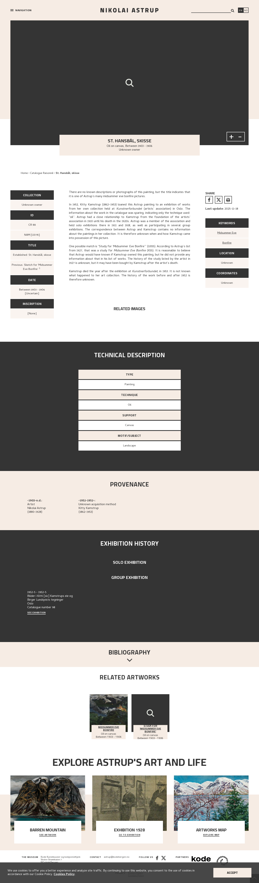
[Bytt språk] (246, 10)
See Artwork (47, 835)
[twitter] (218, 200)
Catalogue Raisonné (41, 173)
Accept (232, 872)
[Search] (232, 10)
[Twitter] (163, 861)
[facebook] (209, 200)
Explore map (211, 835)
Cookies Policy (64, 874)
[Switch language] (240, 10)
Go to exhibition (129, 835)
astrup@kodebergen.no (116, 857)
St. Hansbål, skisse (67, 173)
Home (24, 173)
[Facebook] (157, 861)
